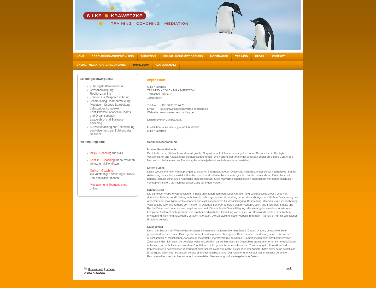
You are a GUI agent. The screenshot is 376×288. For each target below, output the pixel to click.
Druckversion (93, 269)
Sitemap (110, 269)
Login (289, 268)
